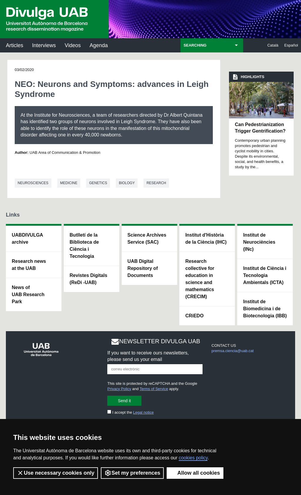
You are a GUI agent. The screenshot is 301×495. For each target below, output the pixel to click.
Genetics (98, 183)
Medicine (69, 183)
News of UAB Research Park (28, 294)
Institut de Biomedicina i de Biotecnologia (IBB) (265, 308)
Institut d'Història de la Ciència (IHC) (205, 238)
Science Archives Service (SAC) (147, 238)
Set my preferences (132, 472)
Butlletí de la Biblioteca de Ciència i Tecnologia (84, 245)
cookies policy (193, 457)
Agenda (99, 45)
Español (291, 45)
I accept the (130, 412)
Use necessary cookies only (55, 472)
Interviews (44, 45)
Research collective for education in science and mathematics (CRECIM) (199, 279)
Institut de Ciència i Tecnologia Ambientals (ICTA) (264, 275)
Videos (73, 45)
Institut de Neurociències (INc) (259, 242)
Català (272, 45)
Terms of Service (154, 389)
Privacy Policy (119, 389)
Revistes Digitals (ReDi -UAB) (88, 279)
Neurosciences (33, 183)
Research (156, 183)
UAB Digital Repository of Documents (143, 268)
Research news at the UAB (29, 265)
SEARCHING (194, 45)
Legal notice (143, 412)
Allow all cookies (195, 472)
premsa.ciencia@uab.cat (233, 351)
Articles (14, 45)
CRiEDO (194, 315)
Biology (127, 183)
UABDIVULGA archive (27, 238)
